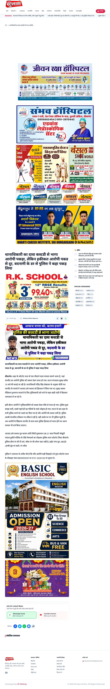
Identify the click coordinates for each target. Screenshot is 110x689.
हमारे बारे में (60, 661)
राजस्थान (22, 11)
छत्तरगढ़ (89, 305)
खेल (43, 11)
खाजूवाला (79, 305)
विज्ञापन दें (59, 672)
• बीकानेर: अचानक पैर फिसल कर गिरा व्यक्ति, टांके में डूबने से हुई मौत (26, 16)
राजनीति (30, 11)
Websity (22, 684)
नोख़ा (90, 294)
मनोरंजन (49, 11)
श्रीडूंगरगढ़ (79, 298)
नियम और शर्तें (60, 670)
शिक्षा (64, 11)
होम (7, 11)
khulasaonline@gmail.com (94, 661)
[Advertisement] (55, 43)
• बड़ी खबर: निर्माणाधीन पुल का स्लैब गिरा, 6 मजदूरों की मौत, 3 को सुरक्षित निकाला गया (71, 16)
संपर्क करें (59, 664)
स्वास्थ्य (71, 11)
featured (80, 294)
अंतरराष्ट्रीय (79, 11)
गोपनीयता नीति (61, 667)
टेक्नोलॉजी (57, 11)
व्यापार (37, 11)
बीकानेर (14, 11)
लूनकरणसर (90, 302)
